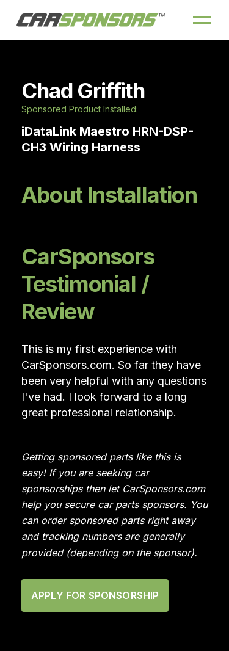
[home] (91, 20)
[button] (202, 20)
